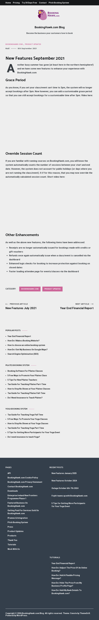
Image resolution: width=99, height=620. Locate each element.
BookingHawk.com (14, 44)
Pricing (16, 3)
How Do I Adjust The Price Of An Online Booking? (69, 569)
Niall (7, 49)
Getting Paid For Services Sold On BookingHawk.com (23, 512)
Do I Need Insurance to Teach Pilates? (25, 398)
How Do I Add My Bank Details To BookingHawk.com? (67, 591)
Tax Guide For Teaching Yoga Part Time (26, 428)
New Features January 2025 (64, 473)
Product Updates (33, 44)
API (9, 473)
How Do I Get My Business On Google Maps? (28, 349)
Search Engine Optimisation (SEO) (23, 354)
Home (8, 3)
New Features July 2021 (28, 306)
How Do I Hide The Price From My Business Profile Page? (67, 584)
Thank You (12, 540)
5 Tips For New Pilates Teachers (22, 380)
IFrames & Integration (18, 518)
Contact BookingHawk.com (20, 486)
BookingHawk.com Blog (50, 27)
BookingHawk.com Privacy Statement (25, 482)
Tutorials (12, 544)
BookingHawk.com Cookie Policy (23, 478)
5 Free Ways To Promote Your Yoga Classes (28, 419)
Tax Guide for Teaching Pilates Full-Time (26, 393)
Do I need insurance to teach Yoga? (24, 437)
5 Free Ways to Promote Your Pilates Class (27, 375)
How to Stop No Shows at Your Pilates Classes (29, 389)
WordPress (22, 615)
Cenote (73, 613)
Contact (43, 3)
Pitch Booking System (59, 3)
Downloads (13, 491)
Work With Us (14, 549)
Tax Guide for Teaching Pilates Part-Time (27, 384)
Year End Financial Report (72, 306)
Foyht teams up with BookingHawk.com (69, 496)
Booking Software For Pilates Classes (25, 371)
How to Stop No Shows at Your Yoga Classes (28, 423)
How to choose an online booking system (26, 345)
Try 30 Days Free (29, 3)
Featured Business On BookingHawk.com (18, 504)
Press (10, 527)
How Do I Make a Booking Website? (23, 341)
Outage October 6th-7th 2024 (65, 488)
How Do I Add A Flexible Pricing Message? (66, 576)
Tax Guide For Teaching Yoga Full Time (25, 415)
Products (12, 536)
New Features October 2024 (64, 481)
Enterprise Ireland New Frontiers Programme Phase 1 (22, 497)
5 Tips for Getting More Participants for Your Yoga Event (34, 432)
